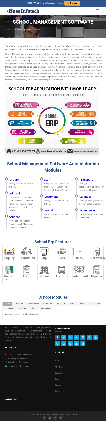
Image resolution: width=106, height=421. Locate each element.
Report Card (9, 308)
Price (57, 379)
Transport (86, 179)
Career (58, 385)
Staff (47, 179)
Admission (16, 193)
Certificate (22, 308)
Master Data (48, 304)
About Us (59, 366)
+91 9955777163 (25, 354)
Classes (81, 304)
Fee (90, 304)
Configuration (45, 308)
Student (14, 217)
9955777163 (32, 3)
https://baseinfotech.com (19, 366)
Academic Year (33, 304)
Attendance (87, 210)
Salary (33, 308)
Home (7, 29)
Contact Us (60, 391)
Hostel (48, 210)
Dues (98, 304)
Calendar (85, 197)
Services (58, 373)
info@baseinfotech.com (18, 362)
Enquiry (72, 3)
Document (51, 197)
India (9, 354)
